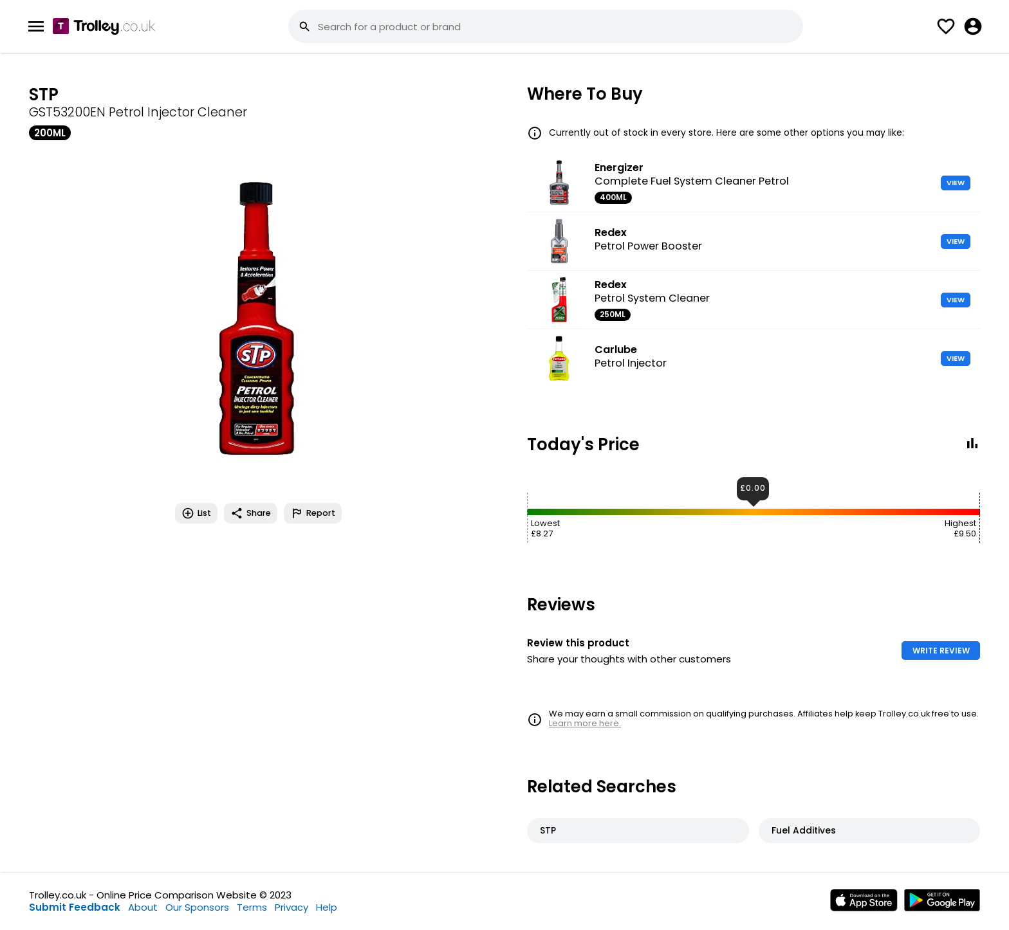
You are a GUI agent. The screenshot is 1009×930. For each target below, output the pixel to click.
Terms (252, 907)
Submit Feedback (74, 907)
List (196, 513)
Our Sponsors (197, 907)
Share (250, 513)
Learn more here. (585, 723)
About (143, 907)
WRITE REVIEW (941, 650)
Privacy (291, 907)
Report (312, 513)
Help (326, 907)
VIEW (956, 183)
